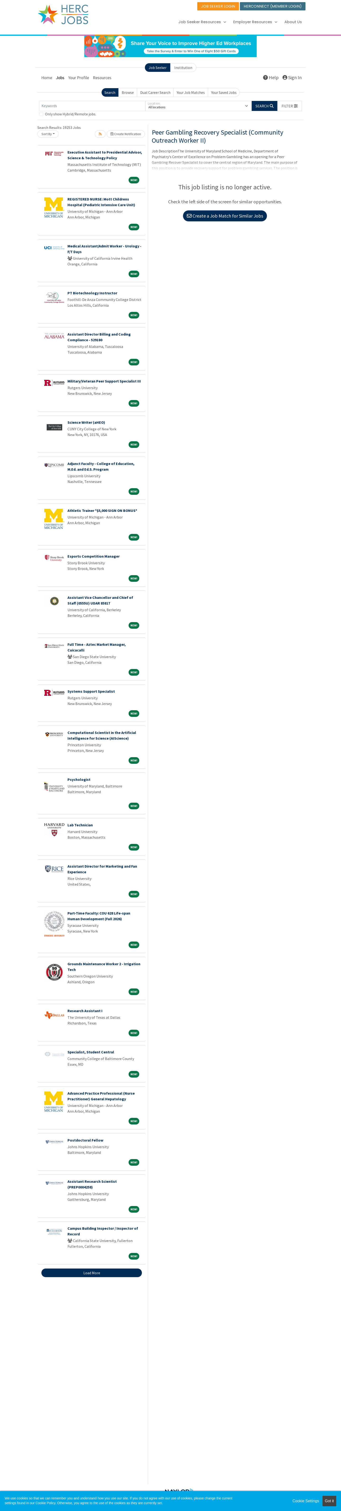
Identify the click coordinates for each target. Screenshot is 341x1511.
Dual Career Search (155, 92)
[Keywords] (92, 106)
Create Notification (126, 134)
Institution (183, 67)
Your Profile (78, 77)
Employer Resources (255, 22)
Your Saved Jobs (224, 92)
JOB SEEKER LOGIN (218, 6)
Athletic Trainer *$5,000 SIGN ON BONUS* (102, 510)
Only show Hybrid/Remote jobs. (70, 114)
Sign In (292, 77)
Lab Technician (80, 825)
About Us (293, 22)
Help (271, 77)
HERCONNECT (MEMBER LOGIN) (273, 6)
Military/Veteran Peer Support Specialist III (104, 381)
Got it (329, 1501)
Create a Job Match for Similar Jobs (225, 216)
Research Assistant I (85, 1010)
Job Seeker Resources (202, 22)
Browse (128, 92)
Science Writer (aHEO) (86, 422)
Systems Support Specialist (91, 691)
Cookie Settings (305, 1501)
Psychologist (78, 779)
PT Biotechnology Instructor (92, 293)
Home (46, 77)
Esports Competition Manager (93, 556)
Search (109, 92)
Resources (102, 77)
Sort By (46, 134)
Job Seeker (157, 67)
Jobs (60, 77)
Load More (91, 1272)
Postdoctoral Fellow (85, 1140)
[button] (290, 106)
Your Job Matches (191, 92)
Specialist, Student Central (90, 1052)
